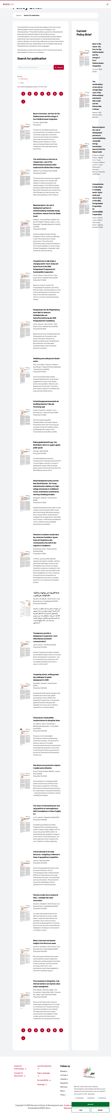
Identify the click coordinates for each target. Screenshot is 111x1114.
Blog (62, 1091)
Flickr (63, 1095)
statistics (90, 1098)
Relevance (24, 79)
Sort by (19, 76)
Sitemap (42, 1084)
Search (59, 67)
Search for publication (31, 15)
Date (22, 83)
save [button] (80, 1110)
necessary (79, 1098)
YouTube (64, 1075)
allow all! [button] (90, 1104)
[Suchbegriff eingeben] (35, 67)
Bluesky (63, 1071)
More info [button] (91, 1094)
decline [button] (100, 1110)
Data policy (70, 1108)
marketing (101, 1098)
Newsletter (64, 1083)
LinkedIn (64, 1079)
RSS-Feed (63, 1087)
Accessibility (44, 1080)
